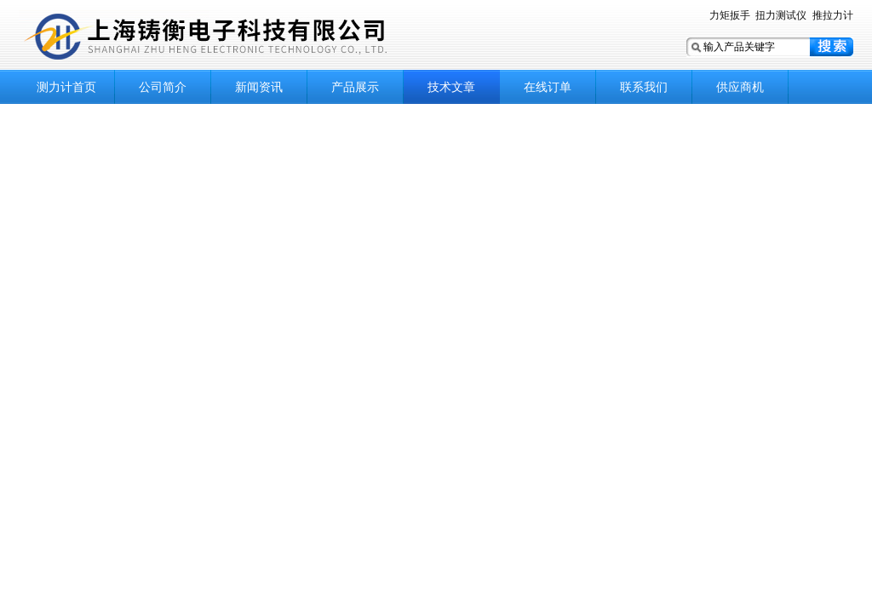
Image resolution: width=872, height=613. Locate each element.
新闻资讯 (259, 87)
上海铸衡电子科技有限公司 (232, 36)
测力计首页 (66, 87)
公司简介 (162, 87)
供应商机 (740, 87)
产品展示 (355, 87)
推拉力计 (832, 15)
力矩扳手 (729, 15)
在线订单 (547, 87)
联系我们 (644, 87)
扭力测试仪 (780, 15)
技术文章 (451, 87)
